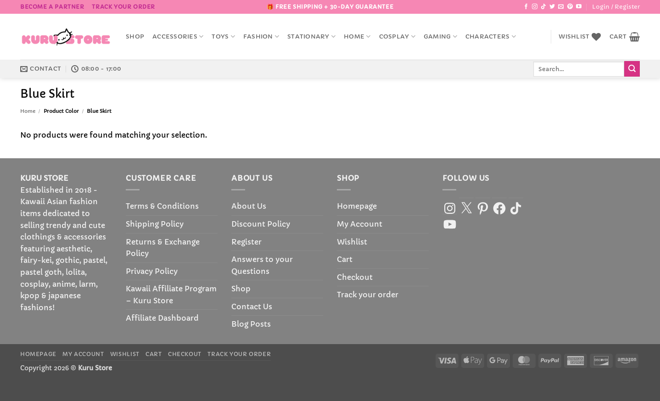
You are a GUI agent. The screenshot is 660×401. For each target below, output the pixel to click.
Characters (490, 36)
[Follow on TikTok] (543, 7)
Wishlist (352, 241)
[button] (616, 7)
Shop (135, 36)
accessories (177, 36)
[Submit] (632, 69)
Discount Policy (260, 223)
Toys (223, 36)
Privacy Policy (152, 271)
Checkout (355, 277)
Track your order (123, 6)
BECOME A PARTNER (52, 6)
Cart (344, 259)
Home (357, 36)
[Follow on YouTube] (579, 7)
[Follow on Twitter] (552, 7)
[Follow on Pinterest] (570, 7)
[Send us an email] (561, 7)
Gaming (440, 36)
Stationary (311, 36)
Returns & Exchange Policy (163, 247)
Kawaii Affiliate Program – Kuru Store (171, 294)
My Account (359, 223)
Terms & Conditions (162, 206)
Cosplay (397, 36)
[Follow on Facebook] (526, 7)
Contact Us (251, 306)
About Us (248, 206)
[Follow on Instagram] (534, 7)
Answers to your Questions (262, 265)
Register (246, 241)
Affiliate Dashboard (162, 318)
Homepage (357, 206)
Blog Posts (251, 324)
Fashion (261, 36)
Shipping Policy (155, 223)
